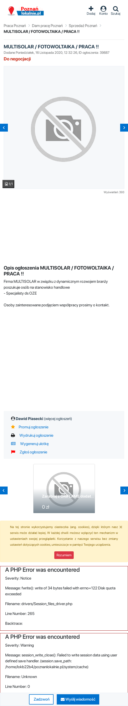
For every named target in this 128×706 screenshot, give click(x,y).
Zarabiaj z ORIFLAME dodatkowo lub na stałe (82, 496)
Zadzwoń (41, 699)
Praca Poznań (15, 25)
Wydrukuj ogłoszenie (32, 435)
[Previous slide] (4, 128)
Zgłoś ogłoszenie (29, 452)
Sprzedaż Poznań (83, 25)
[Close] (121, 527)
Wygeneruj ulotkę (30, 443)
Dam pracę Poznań (47, 25)
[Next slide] (124, 128)
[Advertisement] (66, 228)
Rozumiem (64, 555)
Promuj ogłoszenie (29, 427)
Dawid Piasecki (44, 418)
